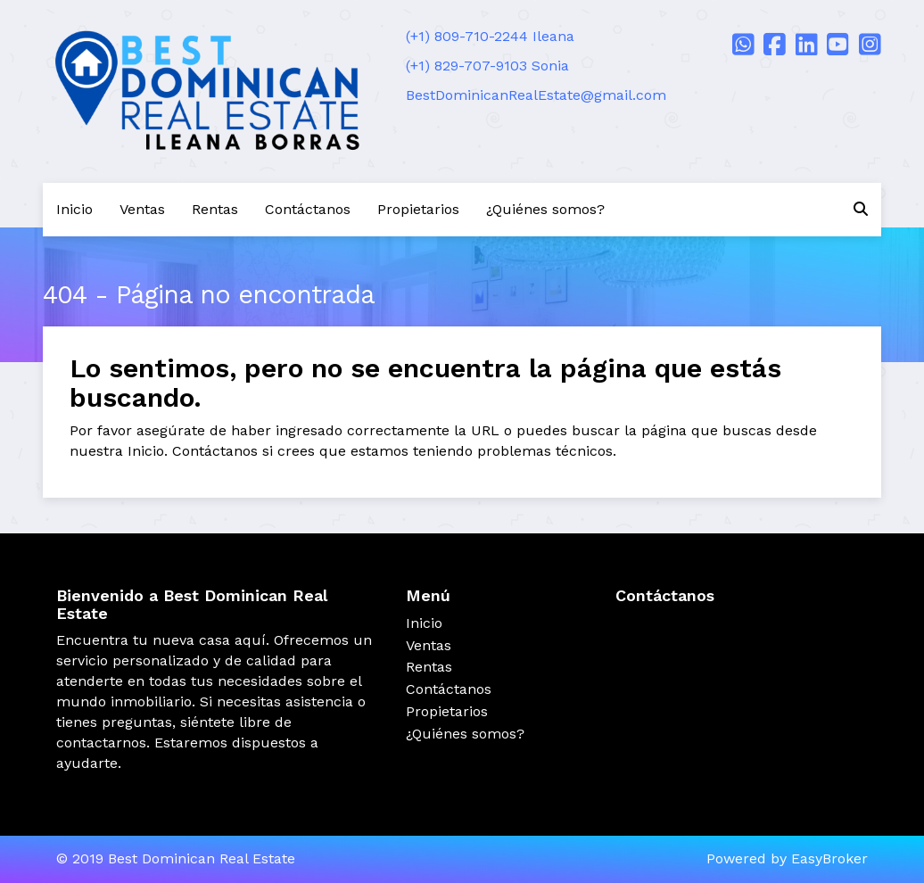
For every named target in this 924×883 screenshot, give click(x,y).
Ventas (142, 209)
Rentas (215, 209)
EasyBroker (829, 858)
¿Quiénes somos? (545, 209)
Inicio (74, 209)
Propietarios (418, 209)
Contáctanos (308, 209)
